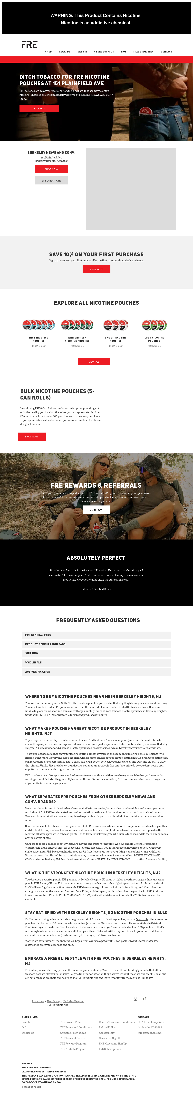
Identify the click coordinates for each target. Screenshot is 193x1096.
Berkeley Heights (73, 1001)
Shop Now (39, 108)
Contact (166, 52)
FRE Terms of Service (72, 1038)
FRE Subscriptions (110, 1048)
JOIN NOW (96, 510)
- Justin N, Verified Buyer (96, 589)
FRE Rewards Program (73, 1043)
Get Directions (51, 180)
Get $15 (82, 52)
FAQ (123, 52)
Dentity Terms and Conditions (117, 1021)
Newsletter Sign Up (110, 1038)
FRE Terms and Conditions (76, 1027)
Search (26, 1021)
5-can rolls (142, 919)
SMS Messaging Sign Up (113, 1043)
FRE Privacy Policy (71, 1021)
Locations (38, 1001)
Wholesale (28, 1032)
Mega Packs (110, 927)
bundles (69, 940)
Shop (48, 52)
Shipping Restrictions (73, 1032)
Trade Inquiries (143, 52)
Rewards (64, 52)
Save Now (96, 269)
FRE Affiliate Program (73, 1048)
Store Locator (104, 52)
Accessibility (107, 1032)
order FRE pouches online (63, 706)
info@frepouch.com (150, 1032)
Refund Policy (107, 1027)
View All (94, 361)
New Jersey (53, 1001)
